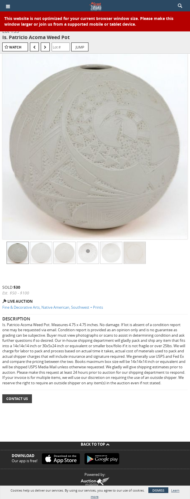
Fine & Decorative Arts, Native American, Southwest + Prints (52, 307)
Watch (15, 47)
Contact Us (17, 398)
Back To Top (95, 444)
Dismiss (158, 490)
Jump (80, 47)
